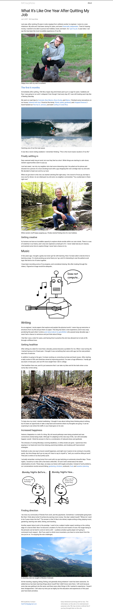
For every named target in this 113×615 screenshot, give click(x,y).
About (90, 3)
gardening (52, 466)
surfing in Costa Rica (61, 105)
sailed (62, 102)
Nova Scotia (58, 100)
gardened (67, 102)
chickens (59, 466)
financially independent (70, 26)
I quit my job (73, 29)
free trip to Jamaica (39, 105)
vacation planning (83, 466)
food (71, 466)
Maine (68, 100)
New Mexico (49, 100)
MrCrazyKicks (28, 3)
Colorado (41, 100)
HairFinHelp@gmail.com (29, 604)
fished (57, 102)
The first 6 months (30, 87)
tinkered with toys (35, 102)
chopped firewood (80, 102)
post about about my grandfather (56, 332)
